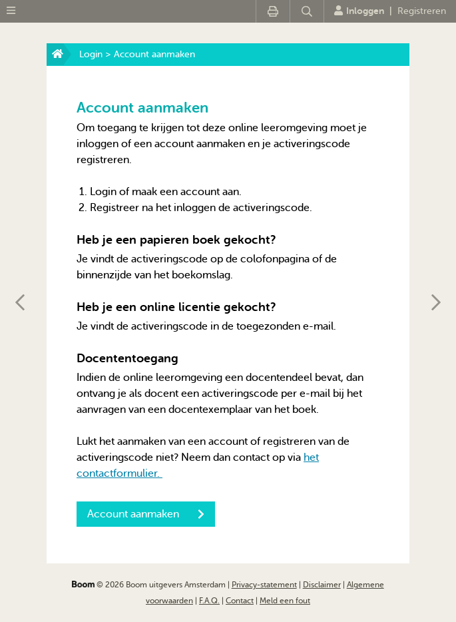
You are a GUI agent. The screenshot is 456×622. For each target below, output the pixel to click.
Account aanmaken (145, 514)
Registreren (421, 11)
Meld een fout (285, 600)
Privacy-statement (264, 584)
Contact (240, 600)
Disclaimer (322, 584)
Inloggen (359, 10)
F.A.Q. (209, 600)
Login (91, 54)
